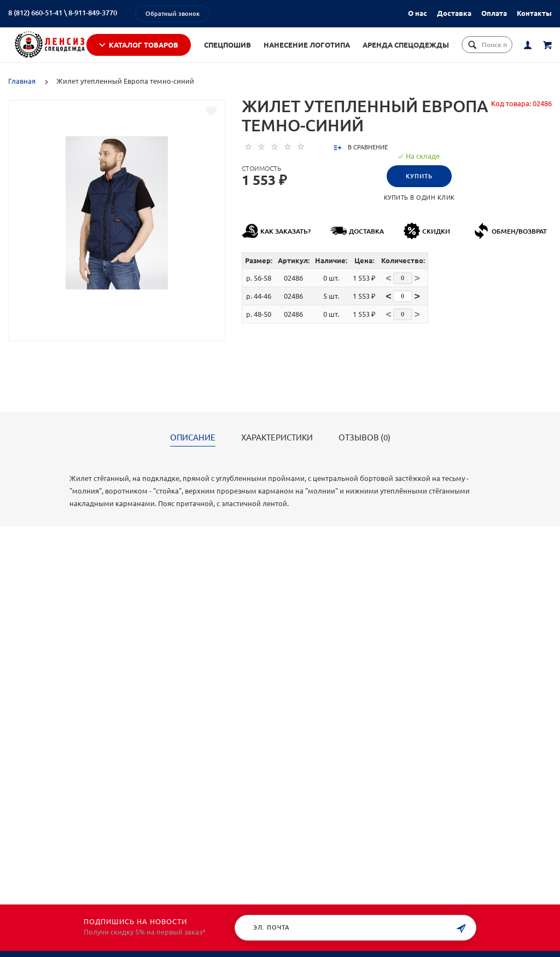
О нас (417, 13)
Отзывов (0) (364, 452)
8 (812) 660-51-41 (35, 12)
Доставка (454, 13)
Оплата (494, 13)
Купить (419, 190)
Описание (192, 452)
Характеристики (277, 452)
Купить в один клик (419, 211)
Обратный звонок (172, 13)
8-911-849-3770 (92, 12)
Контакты (534, 13)
